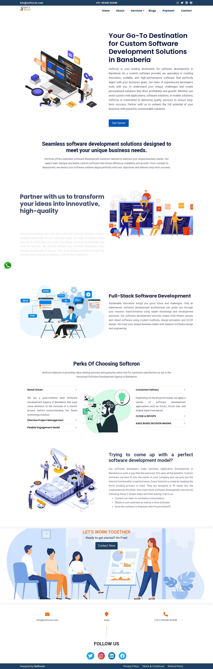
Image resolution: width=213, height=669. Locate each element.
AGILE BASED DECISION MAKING (153, 423)
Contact (186, 10)
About (120, 10)
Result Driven (35, 389)
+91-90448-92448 (106, 2)
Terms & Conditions (153, 666)
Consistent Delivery (147, 389)
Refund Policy (175, 666)
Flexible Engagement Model (43, 427)
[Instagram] (178, 3)
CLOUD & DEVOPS (146, 416)
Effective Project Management (45, 420)
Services (136, 10)
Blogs (152, 10)
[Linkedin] (186, 3)
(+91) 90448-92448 (165, 620)
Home (106, 10)
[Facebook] (191, 3)
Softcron (39, 666)
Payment (168, 10)
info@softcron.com (31, 2)
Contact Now (106, 545)
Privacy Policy (131, 666)
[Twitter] (182, 3)
